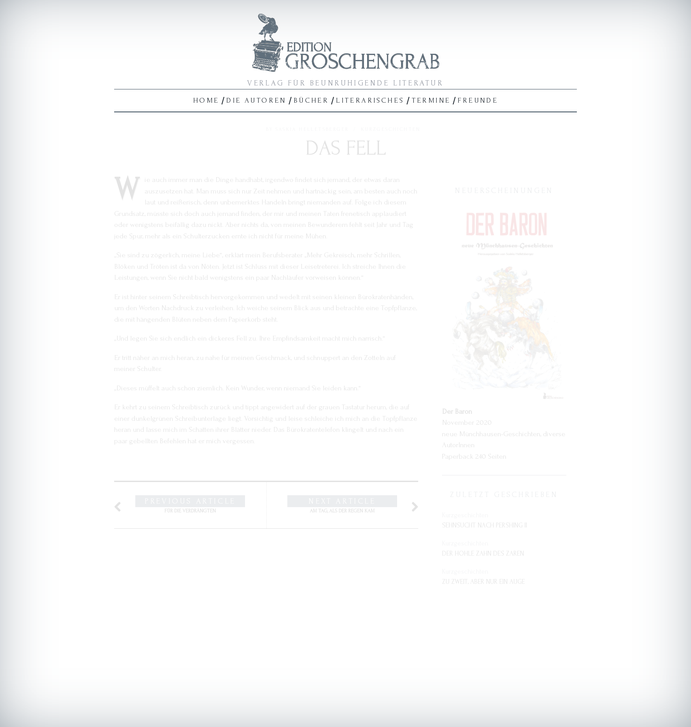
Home (206, 100)
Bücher (311, 100)
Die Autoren (256, 100)
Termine (431, 100)
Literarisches (370, 100)
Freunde (477, 100)
